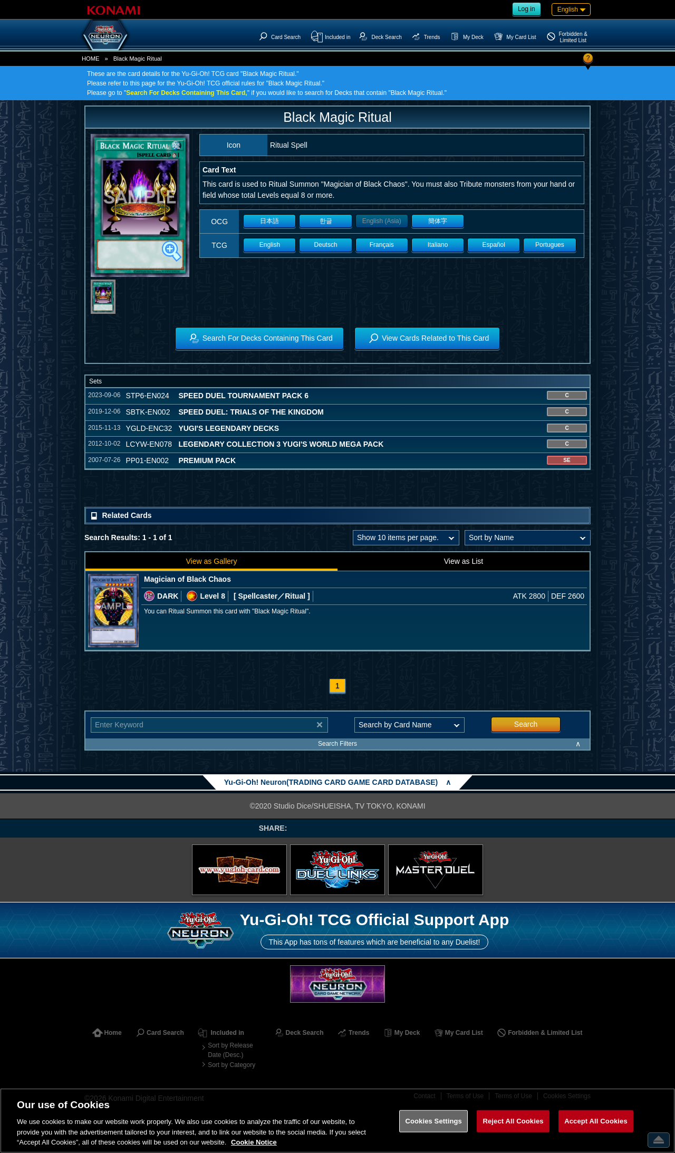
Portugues (549, 244)
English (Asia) (381, 221)
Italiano (438, 244)
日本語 (269, 221)
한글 (326, 221)
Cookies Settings (433, 1121)
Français (382, 244)
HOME (91, 58)
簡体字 (437, 221)
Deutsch (326, 244)
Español (494, 244)
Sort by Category (231, 1065)
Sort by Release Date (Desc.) (230, 1050)
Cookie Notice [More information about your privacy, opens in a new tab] (254, 1142)
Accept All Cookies (596, 1121)
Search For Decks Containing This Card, (186, 93)
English (269, 244)
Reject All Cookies (513, 1121)
